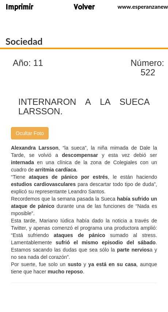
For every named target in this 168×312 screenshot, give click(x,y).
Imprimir (19, 8)
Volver (84, 8)
